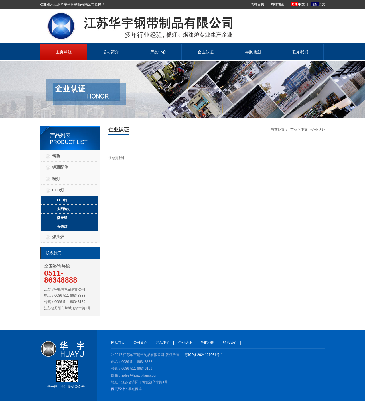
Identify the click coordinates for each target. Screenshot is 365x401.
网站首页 (257, 4)
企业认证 (206, 52)
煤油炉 (58, 236)
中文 (301, 4)
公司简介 (111, 52)
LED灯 (58, 190)
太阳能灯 (64, 209)
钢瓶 (56, 156)
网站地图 (277, 4)
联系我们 (300, 52)
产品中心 (158, 52)
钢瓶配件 (60, 167)
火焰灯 (62, 227)
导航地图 (253, 52)
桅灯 (56, 178)
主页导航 (64, 52)
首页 (293, 130)
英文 (321, 4)
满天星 (62, 218)
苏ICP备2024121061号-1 (204, 355)
